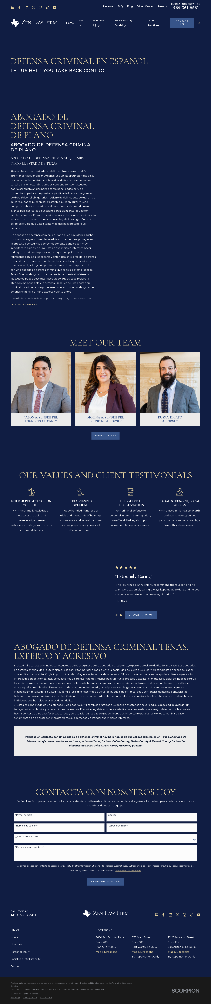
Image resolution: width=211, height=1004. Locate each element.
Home (14, 907)
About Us (16, 914)
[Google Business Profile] (12, 7)
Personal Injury (20, 921)
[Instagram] (40, 7)
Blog (130, 6)
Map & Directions (106, 922)
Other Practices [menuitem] (153, 23)
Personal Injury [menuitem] (98, 23)
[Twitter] (33, 7)
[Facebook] (19, 7)
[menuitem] (15, 968)
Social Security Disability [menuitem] (123, 23)
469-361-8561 (186, 7)
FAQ (120, 6)
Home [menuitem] (70, 22)
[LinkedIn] (26, 7)
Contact (16, 936)
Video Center (145, 6)
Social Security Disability (25, 929)
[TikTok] (47, 7)
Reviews (108, 6)
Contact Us (182, 23)
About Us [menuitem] (81, 23)
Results (162, 6)
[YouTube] (55, 7)
